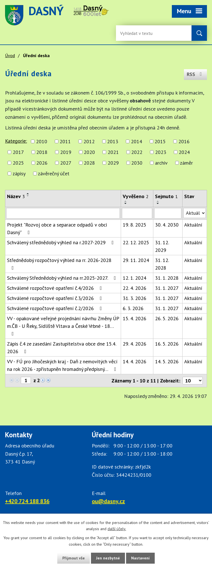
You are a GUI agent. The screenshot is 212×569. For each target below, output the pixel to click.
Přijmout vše (73, 558)
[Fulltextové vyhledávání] (138, 33)
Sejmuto (166, 196)
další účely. (117, 528)
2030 (136, 163)
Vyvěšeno (136, 196)
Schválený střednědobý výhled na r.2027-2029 (61, 242)
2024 (184, 152)
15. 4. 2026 (134, 318)
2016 (184, 141)
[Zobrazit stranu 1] (26, 380)
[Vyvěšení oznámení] (137, 213)
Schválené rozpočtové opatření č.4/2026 (55, 288)
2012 (89, 141)
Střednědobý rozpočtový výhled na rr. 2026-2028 (59, 263)
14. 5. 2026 (167, 361)
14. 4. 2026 (134, 361)
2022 (136, 152)
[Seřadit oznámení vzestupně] (28, 193)
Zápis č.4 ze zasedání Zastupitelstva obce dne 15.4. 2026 (61, 347)
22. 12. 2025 (136, 242)
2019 (65, 152)
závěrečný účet (53, 173)
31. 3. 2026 (134, 298)
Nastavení (140, 558)
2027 (65, 163)
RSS (195, 74)
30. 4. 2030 (167, 224)
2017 (18, 152)
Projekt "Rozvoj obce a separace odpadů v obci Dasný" (57, 228)
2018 (41, 152)
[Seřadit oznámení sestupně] (28, 196)
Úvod (10, 55)
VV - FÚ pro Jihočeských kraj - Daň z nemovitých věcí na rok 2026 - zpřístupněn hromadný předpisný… (62, 365)
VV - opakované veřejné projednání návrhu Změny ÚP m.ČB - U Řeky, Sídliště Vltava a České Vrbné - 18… (63, 325)
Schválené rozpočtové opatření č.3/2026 (55, 298)
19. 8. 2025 (134, 224)
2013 (112, 141)
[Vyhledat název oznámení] (63, 213)
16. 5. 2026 (167, 343)
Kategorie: (16, 141)
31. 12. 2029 (162, 246)
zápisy (19, 173)
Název (16, 196)
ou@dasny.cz (108, 501)
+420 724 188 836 (27, 501)
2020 (89, 152)
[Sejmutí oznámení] (167, 213)
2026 (41, 163)
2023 (160, 152)
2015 (160, 141)
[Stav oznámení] (194, 213)
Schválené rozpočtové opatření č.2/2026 (55, 308)
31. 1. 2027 (167, 288)
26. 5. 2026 (167, 318)
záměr (186, 163)
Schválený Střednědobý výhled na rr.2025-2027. (62, 278)
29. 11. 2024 (136, 260)
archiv (161, 163)
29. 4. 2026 (134, 343)
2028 (89, 163)
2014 (136, 141)
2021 (113, 152)
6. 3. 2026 (133, 308)
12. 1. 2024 (134, 278)
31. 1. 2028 (167, 278)
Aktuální (193, 224)
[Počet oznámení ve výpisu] (193, 380)
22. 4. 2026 (134, 288)
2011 (65, 141)
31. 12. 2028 (162, 264)
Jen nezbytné (108, 558)
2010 (41, 141)
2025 (18, 163)
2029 (113, 163)
